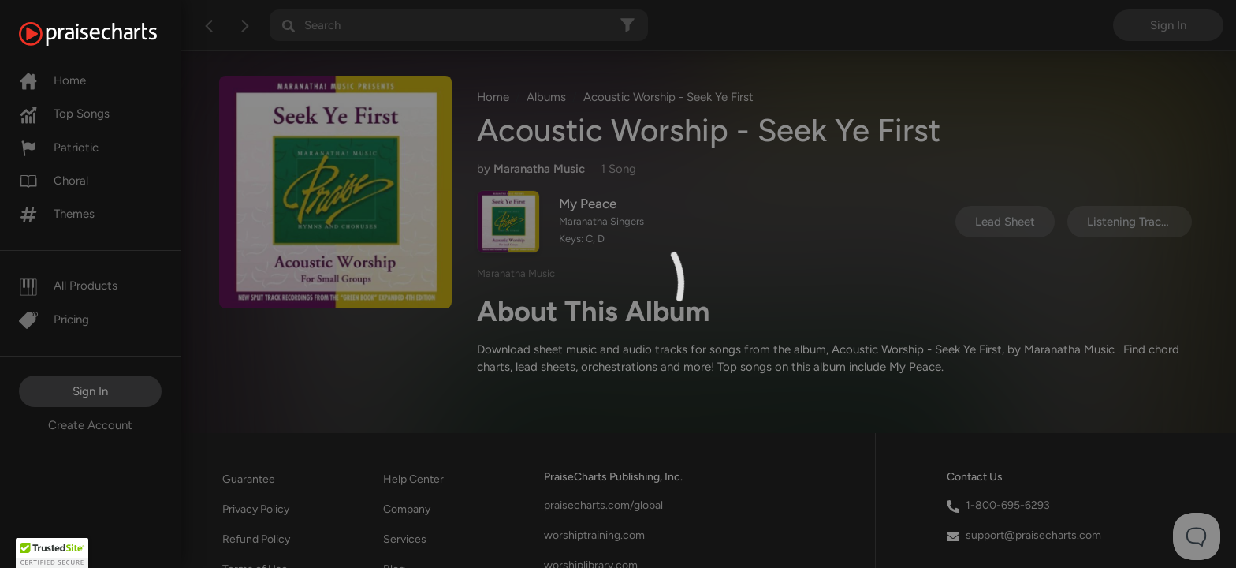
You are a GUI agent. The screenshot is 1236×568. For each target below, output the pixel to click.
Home (52, 80)
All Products (68, 285)
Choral (53, 181)
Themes (57, 214)
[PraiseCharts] (107, 34)
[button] (52, 553)
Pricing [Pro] (54, 319)
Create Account (90, 425)
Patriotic (59, 147)
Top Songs (64, 113)
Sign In (90, 391)
